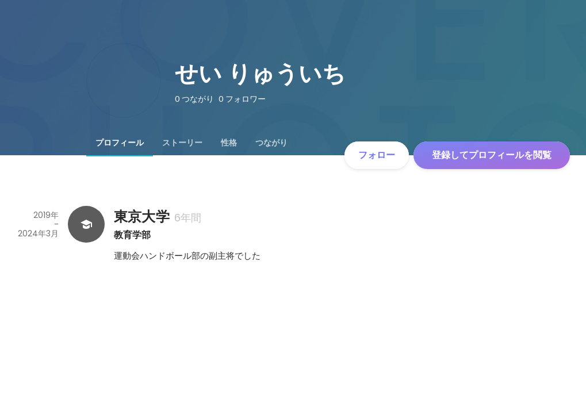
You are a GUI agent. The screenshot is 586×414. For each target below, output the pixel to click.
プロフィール (119, 142)
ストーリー (182, 142)
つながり (271, 142)
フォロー (376, 155)
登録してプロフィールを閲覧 (491, 155)
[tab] (119, 142)
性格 (229, 142)
